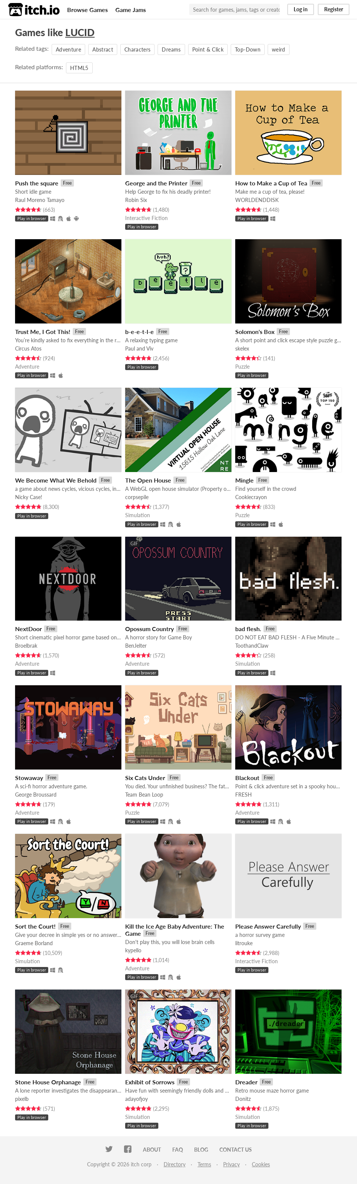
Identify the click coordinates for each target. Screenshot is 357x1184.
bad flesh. (248, 628)
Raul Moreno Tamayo (39, 200)
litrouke (244, 943)
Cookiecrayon (251, 497)
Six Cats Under (145, 777)
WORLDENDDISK (257, 200)
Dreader (246, 1081)
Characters (137, 49)
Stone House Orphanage (48, 1081)
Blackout (247, 777)
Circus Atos (28, 348)
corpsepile (137, 497)
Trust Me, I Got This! (42, 331)
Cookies (261, 1164)
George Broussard (36, 794)
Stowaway (29, 777)
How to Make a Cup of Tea (271, 183)
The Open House (148, 480)
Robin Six (136, 200)
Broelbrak (26, 645)
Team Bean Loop (144, 794)
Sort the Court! (35, 926)
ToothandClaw (251, 645)
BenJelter (136, 645)
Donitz (243, 1099)
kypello (133, 950)
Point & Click (208, 49)
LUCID (80, 32)
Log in (301, 9)
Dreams (171, 49)
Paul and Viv (139, 348)
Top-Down (247, 49)
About (152, 1149)
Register (333, 9)
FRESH (243, 794)
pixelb (22, 1099)
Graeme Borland (34, 943)
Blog (201, 1149)
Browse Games (87, 9)
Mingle (244, 480)
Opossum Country (149, 628)
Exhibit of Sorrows (150, 1081)
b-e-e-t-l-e (139, 331)
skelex (242, 348)
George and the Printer (156, 183)
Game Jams (130, 9)
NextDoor (28, 628)
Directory (174, 1164)
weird (278, 49)
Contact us (235, 1149)
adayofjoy (136, 1099)
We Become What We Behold (56, 480)
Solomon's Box (254, 331)
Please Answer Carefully (268, 926)
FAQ (177, 1149)
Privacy (231, 1164)
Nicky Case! (28, 497)
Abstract (102, 49)
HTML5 (79, 68)
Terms (204, 1164)
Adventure (68, 49)
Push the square (36, 183)
